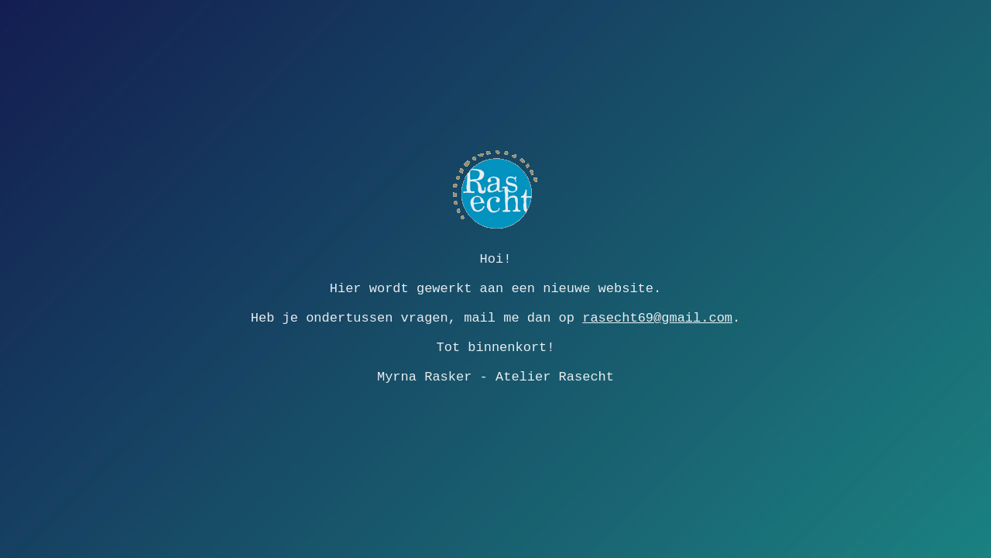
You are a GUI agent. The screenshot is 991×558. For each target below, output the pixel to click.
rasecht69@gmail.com (657, 318)
